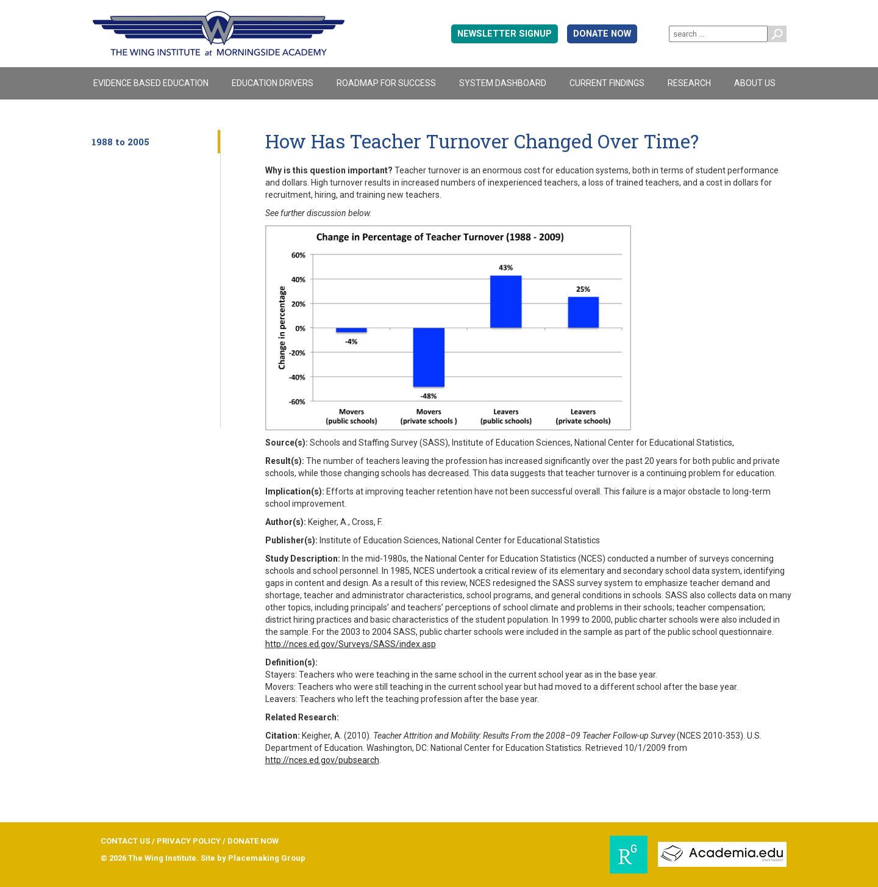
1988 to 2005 (120, 142)
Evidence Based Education (151, 83)
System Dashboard (502, 83)
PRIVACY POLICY (189, 840)
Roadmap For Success (386, 83)
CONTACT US (125, 840)
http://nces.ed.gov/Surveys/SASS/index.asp (350, 644)
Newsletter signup (504, 34)
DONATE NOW (602, 34)
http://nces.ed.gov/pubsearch (322, 760)
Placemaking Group (266, 858)
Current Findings (606, 83)
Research (689, 83)
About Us (755, 83)
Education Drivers (272, 83)
